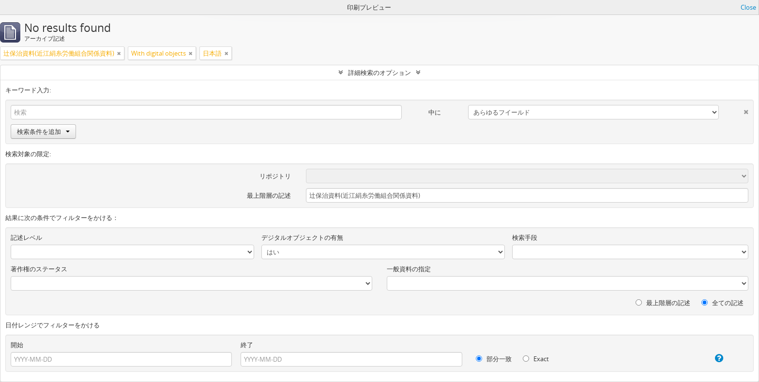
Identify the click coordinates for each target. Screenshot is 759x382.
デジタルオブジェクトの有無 (302, 237)
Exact (536, 358)
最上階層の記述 (269, 195)
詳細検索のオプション (379, 72)
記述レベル (26, 237)
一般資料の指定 (409, 268)
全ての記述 (722, 302)
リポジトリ (275, 176)
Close (748, 7)
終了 (247, 344)
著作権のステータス (39, 268)
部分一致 (494, 358)
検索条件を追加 (43, 131)
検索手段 (524, 237)
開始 (17, 344)
